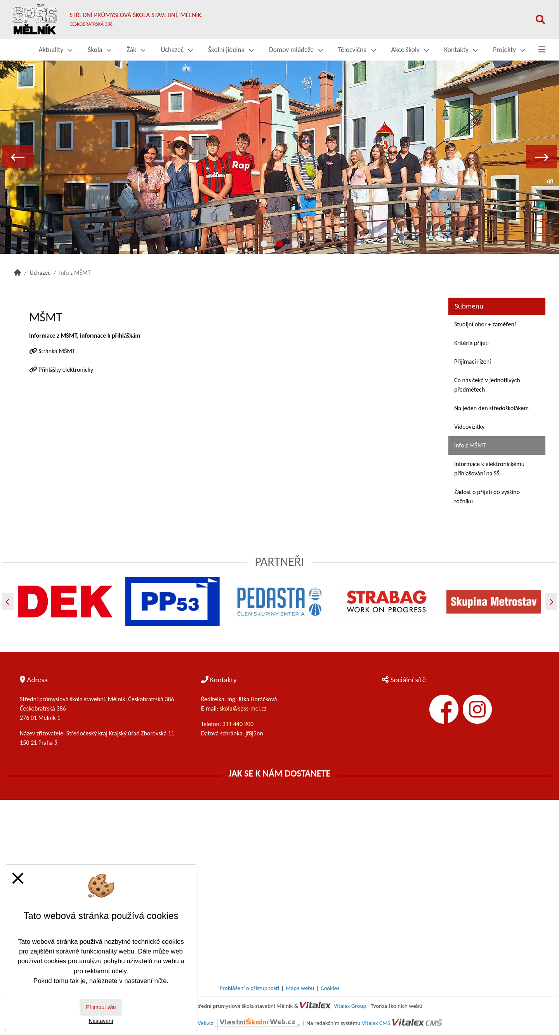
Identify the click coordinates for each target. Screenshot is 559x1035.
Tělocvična (357, 49)
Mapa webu (300, 988)
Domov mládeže (296, 49)
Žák (136, 49)
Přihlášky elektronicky (65, 369)
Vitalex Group (350, 1005)
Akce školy (410, 49)
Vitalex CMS (376, 1022)
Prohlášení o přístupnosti (249, 988)
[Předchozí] (8, 601)
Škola (99, 49)
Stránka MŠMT (56, 351)
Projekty (509, 49)
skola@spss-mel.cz (243, 708)
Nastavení (101, 1021)
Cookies (330, 988)
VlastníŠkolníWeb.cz (233, 1022)
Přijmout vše (101, 1007)
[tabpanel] (279, 157)
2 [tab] (279, 244)
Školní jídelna (230, 49)
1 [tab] (264, 244)
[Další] (551, 601)
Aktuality (56, 49)
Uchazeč (177, 49)
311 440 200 (238, 724)
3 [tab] (295, 244)
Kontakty (460, 49)
